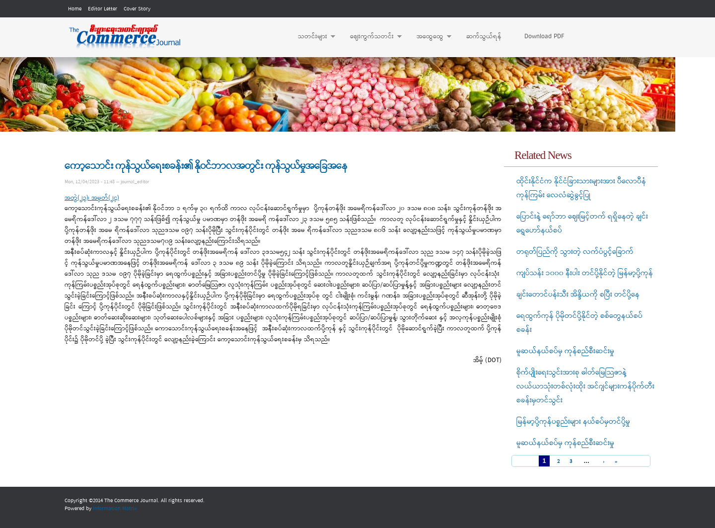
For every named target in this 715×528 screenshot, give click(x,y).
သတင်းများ (311, 36)
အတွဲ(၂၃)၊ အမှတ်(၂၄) (92, 198)
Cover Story (137, 8)
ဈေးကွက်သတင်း (371, 36)
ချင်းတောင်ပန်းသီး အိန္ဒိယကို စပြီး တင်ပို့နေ (578, 295)
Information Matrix (115, 508)
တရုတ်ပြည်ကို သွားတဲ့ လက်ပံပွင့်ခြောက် (575, 252)
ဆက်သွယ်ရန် (483, 36)
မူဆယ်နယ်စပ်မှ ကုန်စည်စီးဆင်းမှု (565, 351)
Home (74, 8)
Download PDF (544, 36)
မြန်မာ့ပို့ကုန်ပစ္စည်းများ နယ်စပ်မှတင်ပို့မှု (573, 422)
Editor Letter (102, 8)
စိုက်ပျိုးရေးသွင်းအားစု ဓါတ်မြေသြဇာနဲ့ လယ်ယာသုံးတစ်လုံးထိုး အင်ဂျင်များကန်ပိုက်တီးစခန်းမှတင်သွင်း (585, 386)
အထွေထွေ (429, 36)
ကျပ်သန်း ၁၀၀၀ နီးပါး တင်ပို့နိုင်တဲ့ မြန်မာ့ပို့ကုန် (584, 273)
